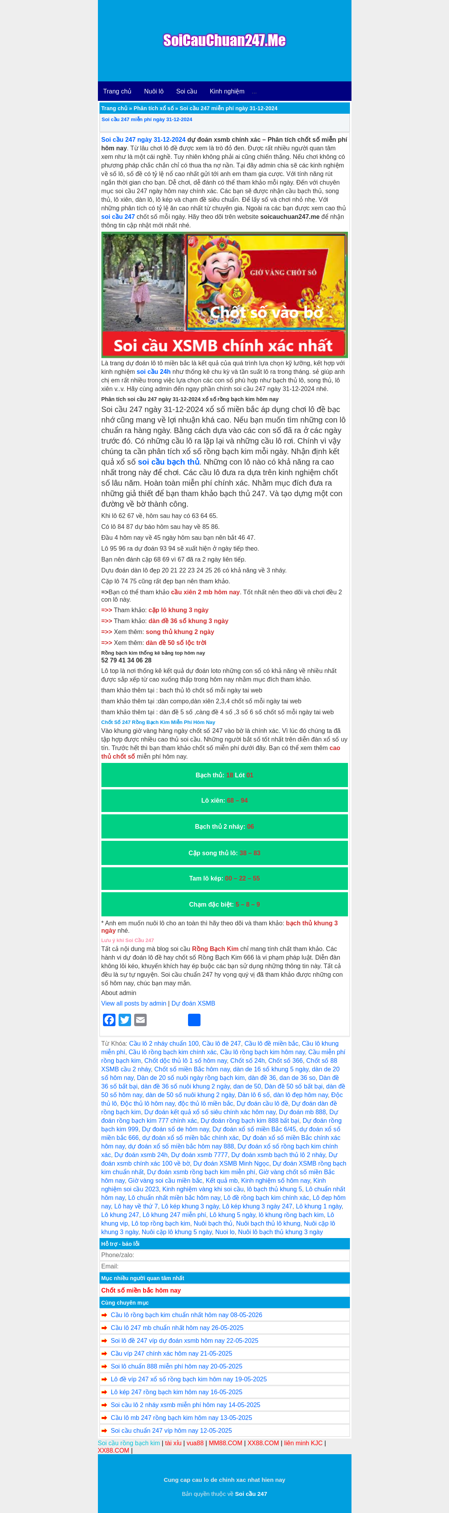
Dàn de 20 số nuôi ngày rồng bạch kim (191, 1077)
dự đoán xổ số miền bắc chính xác (190, 1137)
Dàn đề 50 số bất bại (293, 1086)
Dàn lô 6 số (254, 1095)
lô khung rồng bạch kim (291, 1215)
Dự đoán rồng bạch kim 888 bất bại (250, 1120)
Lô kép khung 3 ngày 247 (257, 1206)
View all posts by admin (134, 1003)
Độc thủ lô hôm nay (148, 1103)
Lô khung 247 (120, 1215)
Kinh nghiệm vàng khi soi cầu (202, 1189)
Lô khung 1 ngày (318, 1206)
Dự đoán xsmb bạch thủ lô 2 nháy (278, 1155)
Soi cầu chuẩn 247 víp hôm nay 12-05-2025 (171, 1430)
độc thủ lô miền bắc (205, 1103)
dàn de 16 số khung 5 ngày (271, 1069)
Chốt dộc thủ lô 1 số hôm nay (185, 1060)
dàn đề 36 (262, 1077)
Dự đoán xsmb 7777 (199, 1155)
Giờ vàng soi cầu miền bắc (165, 1180)
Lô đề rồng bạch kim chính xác (266, 1197)
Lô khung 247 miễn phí (174, 1215)
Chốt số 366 (285, 1060)
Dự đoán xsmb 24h (140, 1155)
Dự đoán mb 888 (302, 1112)
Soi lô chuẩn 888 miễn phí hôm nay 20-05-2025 (176, 1366)
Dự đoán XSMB (193, 1003)
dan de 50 (247, 1086)
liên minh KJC (303, 1443)
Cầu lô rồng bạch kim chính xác (173, 1052)
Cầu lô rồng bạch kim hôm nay (262, 1052)
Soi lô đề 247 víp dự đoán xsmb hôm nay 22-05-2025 (184, 1340)
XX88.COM (263, 1443)
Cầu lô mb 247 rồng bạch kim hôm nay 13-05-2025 (181, 1417)
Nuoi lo (225, 1232)
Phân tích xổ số (153, 108)
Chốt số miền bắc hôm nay (141, 1290)
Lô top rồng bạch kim (160, 1223)
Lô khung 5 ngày (232, 1215)
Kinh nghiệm (227, 91)
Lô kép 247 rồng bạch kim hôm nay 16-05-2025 (176, 1392)
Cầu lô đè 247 (221, 1043)
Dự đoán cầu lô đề (262, 1103)
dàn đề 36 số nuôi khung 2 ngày (185, 1086)
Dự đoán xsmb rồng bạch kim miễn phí (201, 1172)
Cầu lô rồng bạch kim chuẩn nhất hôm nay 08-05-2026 (186, 1315)
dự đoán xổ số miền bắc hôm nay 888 (181, 1146)
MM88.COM (225, 1443)
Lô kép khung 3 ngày (190, 1206)
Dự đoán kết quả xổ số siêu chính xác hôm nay (209, 1112)
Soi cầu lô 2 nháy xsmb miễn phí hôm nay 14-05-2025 (186, 1405)
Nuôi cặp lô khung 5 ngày (176, 1232)
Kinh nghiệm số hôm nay (275, 1180)
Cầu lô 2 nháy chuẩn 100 (164, 1043)
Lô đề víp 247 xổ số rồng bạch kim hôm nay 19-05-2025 (189, 1379)
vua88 (195, 1443)
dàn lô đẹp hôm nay (300, 1095)
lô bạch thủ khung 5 (274, 1189)
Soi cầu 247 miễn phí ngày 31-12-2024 (147, 119)
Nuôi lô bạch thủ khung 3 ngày (280, 1232)
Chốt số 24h (247, 1060)
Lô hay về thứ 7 (136, 1206)
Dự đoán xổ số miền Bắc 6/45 (254, 1129)
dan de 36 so (297, 1077)
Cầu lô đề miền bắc (271, 1043)
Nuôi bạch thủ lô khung (268, 1223)
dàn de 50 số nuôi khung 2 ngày (190, 1095)
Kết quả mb (222, 1180)
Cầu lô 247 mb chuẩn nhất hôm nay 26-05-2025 (177, 1328)
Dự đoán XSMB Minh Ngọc (231, 1163)
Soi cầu (186, 91)
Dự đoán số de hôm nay (175, 1129)
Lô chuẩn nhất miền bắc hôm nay (174, 1197)
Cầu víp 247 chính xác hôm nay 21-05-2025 (171, 1353)
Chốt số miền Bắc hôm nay (191, 1069)
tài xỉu (173, 1443)
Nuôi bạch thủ (212, 1223)
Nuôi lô (154, 91)
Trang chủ (117, 91)
